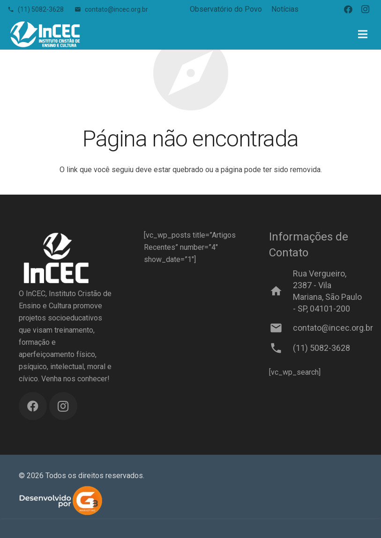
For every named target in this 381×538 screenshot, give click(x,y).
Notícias (285, 9)
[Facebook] (348, 9)
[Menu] (363, 34)
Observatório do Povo (226, 9)
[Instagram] (365, 9)
